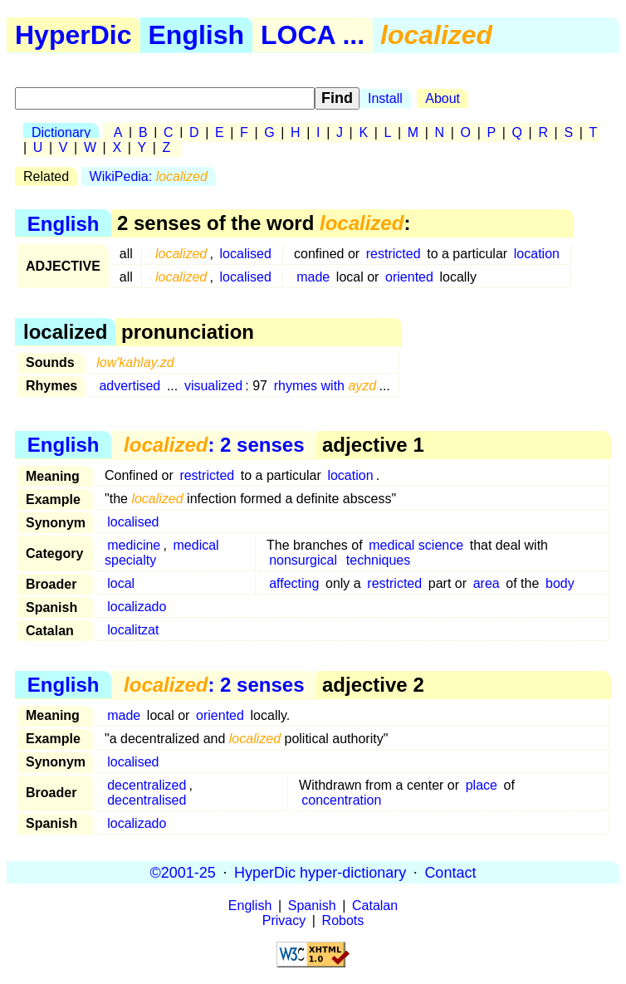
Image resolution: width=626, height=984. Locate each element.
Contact (450, 872)
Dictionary (61, 132)
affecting (294, 583)
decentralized (146, 785)
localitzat (133, 630)
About (442, 98)
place (481, 785)
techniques (378, 560)
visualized (213, 386)
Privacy (284, 920)
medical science (416, 545)
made (313, 277)
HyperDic (73, 35)
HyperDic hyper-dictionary (320, 872)
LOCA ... (312, 35)
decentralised (146, 800)
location (537, 254)
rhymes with (325, 386)
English (197, 35)
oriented (409, 277)
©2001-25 (183, 872)
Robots (343, 920)
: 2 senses (214, 444)
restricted (393, 254)
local (120, 583)
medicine (133, 545)
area (486, 583)
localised (245, 254)
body (560, 583)
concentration (341, 800)
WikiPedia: (149, 176)
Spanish (312, 905)
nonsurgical (303, 560)
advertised (129, 386)
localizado (136, 607)
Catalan (375, 905)
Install (385, 98)
